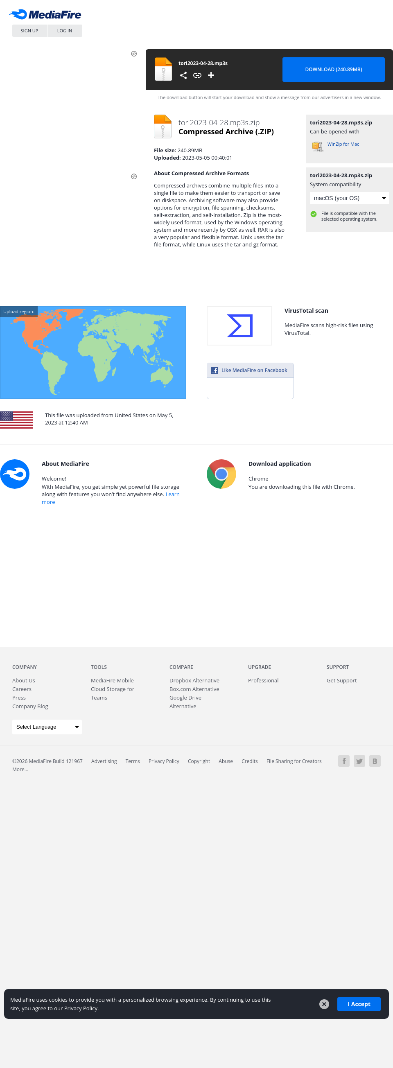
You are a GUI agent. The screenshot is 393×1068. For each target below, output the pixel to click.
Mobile (112, 680)
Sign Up (29, 30)
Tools (99, 667)
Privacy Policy (164, 761)
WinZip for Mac (343, 144)
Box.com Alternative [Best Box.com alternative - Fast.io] (194, 689)
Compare (181, 667)
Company (24, 667)
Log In (64, 30)
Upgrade (259, 667)
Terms (133, 761)
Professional (263, 680)
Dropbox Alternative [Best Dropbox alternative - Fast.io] (194, 680)
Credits (250, 761)
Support (338, 667)
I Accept (359, 1004)
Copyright (199, 761)
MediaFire (47, 16)
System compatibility (335, 184)
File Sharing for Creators (294, 761)
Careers (22, 689)
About (23, 680)
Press (19, 697)
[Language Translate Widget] (47, 727)
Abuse (226, 761)
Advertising (104, 761)
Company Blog (30, 706)
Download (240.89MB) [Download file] (333, 69)
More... (20, 769)
